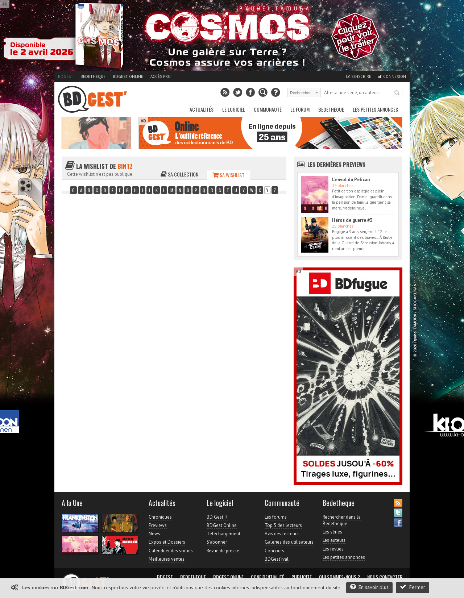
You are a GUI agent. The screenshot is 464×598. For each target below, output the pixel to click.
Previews (158, 525)
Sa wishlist (228, 175)
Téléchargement (223, 534)
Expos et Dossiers (167, 542)
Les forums (276, 517)
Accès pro (160, 76)
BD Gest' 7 (217, 517)
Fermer (412, 587)
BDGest (65, 76)
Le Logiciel (233, 109)
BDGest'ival (277, 559)
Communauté (268, 109)
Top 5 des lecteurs (283, 525)
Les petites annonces (375, 109)
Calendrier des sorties (171, 551)
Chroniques (160, 517)
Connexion (392, 76)
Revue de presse (223, 551)
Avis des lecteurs (282, 534)
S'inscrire (358, 76)
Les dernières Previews (336, 164)
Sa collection (179, 174)
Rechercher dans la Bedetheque (342, 520)
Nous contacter (384, 577)
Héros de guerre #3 (352, 220)
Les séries (332, 532)
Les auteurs (334, 540)
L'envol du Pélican (351, 180)
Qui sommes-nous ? (339, 577)
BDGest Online (128, 76)
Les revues (333, 549)
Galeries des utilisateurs (289, 542)
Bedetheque (92, 76)
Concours (274, 551)
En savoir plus (369, 587)
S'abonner (217, 542)
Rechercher (397, 93)
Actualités (202, 109)
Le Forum (300, 109)
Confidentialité (267, 577)
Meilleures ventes (167, 559)
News (154, 534)
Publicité (301, 577)
